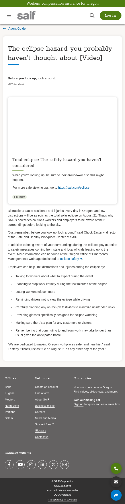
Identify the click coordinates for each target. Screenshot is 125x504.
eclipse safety (69, 259)
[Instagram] (31, 464)
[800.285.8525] (116, 468)
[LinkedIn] (42, 464)
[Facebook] (9, 464)
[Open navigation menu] (9, 15)
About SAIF (42, 399)
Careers (40, 412)
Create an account (46, 387)
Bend (8, 387)
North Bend (12, 405)
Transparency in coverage (62, 499)
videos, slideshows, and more (98, 391)
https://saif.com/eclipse (74, 187)
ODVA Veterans (62, 494)
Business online (45, 405)
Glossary (40, 430)
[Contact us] (116, 481)
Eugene (9, 393)
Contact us (41, 437)
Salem (9, 418)
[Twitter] (53, 464)
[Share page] (116, 495)
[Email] (64, 464)
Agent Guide (14, 28)
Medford (10, 399)
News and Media (45, 418)
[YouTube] (20, 464)
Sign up (78, 404)
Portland (10, 412)
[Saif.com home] (31, 15)
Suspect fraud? (44, 424)
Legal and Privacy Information (62, 490)
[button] (110, 15)
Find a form (42, 393)
